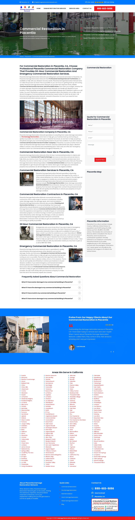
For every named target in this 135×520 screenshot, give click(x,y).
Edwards (72, 462)
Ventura (72, 400)
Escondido (24, 460)
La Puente (24, 397)
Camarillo (73, 402)
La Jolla (23, 462)
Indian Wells (98, 445)
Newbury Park (74, 393)
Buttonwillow (74, 431)
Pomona (24, 412)
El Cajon (23, 456)
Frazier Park (73, 435)
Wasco (72, 449)
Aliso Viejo (49, 437)
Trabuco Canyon (51, 451)
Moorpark (73, 406)
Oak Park (72, 399)
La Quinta (97, 455)
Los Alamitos (50, 400)
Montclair (24, 408)
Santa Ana (49, 460)
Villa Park (72, 375)
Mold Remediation (67, 494)
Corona (23, 437)
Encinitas (24, 458)
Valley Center (74, 391)
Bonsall (72, 379)
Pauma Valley (74, 385)
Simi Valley (73, 424)
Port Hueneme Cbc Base (78, 420)
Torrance (48, 389)
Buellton (96, 399)
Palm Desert (98, 447)
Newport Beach (50, 441)
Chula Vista (25, 443)
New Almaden (98, 433)
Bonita (23, 441)
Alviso (96, 424)
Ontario (23, 406)
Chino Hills (24, 387)
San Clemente (50, 443)
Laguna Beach (50, 431)
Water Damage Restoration (70, 501)
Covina (23, 391)
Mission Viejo (50, 456)
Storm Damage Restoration (70, 497)
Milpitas (96, 431)
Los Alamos (97, 406)
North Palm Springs (100, 456)
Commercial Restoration (69, 487)
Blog (63, 504)
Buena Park (49, 391)
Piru (71, 414)
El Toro (48, 412)
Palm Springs (98, 458)
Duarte (23, 375)
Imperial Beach (98, 385)
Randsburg (97, 377)
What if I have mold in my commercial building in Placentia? (44, 293)
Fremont (96, 422)
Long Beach (49, 408)
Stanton (48, 399)
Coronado (49, 387)
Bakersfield (73, 451)
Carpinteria (97, 389)
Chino (23, 385)
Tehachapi (97, 383)
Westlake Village (75, 397)
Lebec (72, 439)
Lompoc (96, 404)
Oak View (73, 408)
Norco (23, 433)
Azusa (23, 381)
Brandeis (72, 426)
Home (38, 8)
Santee (48, 379)
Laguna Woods (50, 426)
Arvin (71, 429)
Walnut (23, 418)
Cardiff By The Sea (27, 453)
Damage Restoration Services (55, 8)
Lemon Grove (25, 447)
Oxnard (72, 412)
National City (25, 449)
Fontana (24, 422)
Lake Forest (49, 424)
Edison (72, 433)
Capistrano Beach (51, 416)
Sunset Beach (50, 404)
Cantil (72, 460)
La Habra (48, 397)
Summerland (98, 391)
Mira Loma (24, 404)
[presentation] (111, 351)
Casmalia (97, 400)
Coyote (96, 426)
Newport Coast (50, 439)
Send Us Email (100, 493)
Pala (71, 383)
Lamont (72, 437)
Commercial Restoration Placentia (43, 56)
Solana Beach (50, 381)
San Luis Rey (49, 377)
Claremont (24, 389)
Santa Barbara (98, 393)
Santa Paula (74, 422)
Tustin (47, 464)
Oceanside (24, 464)
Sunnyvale (97, 420)
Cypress (48, 395)
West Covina (25, 420)
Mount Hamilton (99, 441)
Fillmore (72, 404)
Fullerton (24, 431)
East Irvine (49, 429)
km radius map (100, 193)
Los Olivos (97, 408)
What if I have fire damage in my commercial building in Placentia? (46, 288)
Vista (71, 389)
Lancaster (73, 466)
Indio (95, 443)
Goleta (96, 395)
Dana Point (49, 422)
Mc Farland (73, 441)
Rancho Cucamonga (28, 379)
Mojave (72, 453)
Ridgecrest (97, 379)
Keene (72, 464)
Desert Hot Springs (100, 453)
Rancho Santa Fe (51, 375)
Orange (72, 377)
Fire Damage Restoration (69, 490)
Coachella (97, 451)
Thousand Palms (99, 462)
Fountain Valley (50, 462)
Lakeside (72, 381)
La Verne (24, 402)
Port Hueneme (74, 416)
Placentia (28, 56)
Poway (72, 387)
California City (74, 455)
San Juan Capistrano (52, 445)
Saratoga (97, 437)
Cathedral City (98, 449)
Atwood (23, 428)
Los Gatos (97, 429)
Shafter (72, 443)
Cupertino (97, 428)
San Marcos (49, 383)
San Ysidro (97, 387)
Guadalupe (97, 402)
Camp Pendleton (26, 466)
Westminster (50, 453)
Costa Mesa (49, 420)
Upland (23, 416)
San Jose (97, 439)
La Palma (48, 393)
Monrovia (24, 377)
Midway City (49, 435)
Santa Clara (98, 435)
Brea (22, 429)
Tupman (72, 447)
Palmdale (97, 375)
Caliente (72, 458)
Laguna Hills (49, 433)
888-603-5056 (104, 8)
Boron (72, 456)
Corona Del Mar (50, 418)
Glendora (24, 393)
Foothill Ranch (50, 414)
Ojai (71, 410)
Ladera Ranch (50, 458)
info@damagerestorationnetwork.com (44, 2)
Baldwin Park (25, 383)
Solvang (96, 414)
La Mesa (24, 445)
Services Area (74, 8)
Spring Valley (25, 451)
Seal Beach (49, 402)
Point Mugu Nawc (75, 418)
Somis (72, 428)
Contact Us (87, 8)
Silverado (48, 447)
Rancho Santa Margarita (53, 455)
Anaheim (24, 426)
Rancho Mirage (98, 460)
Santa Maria (98, 410)
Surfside (48, 406)
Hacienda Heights (27, 399)
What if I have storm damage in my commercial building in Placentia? (47, 299)
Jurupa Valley (25, 424)
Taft (71, 445)
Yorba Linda (25, 439)
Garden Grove (50, 466)
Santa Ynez (97, 412)
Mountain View (98, 418)
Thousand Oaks (75, 395)
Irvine (47, 410)
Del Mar (23, 455)
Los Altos (97, 416)
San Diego (49, 385)
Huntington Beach (51, 428)
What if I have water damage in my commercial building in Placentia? (47, 282)
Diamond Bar (25, 410)
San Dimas (24, 414)
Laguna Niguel (50, 449)
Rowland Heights (26, 400)
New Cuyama (98, 397)
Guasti (23, 395)
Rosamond (97, 381)
